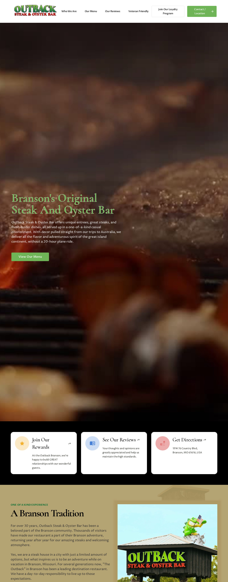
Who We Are (69, 11)
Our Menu (91, 11)
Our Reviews (112, 11)
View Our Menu (30, 257)
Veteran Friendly (138, 11)
